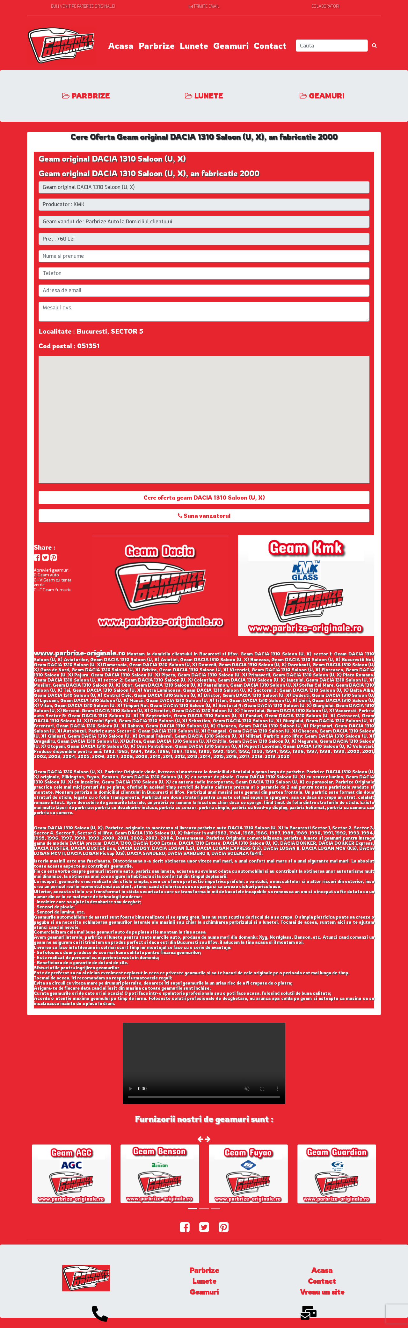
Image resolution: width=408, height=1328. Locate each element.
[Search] (332, 46)
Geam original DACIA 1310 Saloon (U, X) (112, 158)
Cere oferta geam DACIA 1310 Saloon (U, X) (204, 497)
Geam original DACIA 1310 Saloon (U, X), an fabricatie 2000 (149, 173)
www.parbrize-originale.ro (79, 652)
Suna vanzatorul (204, 515)
